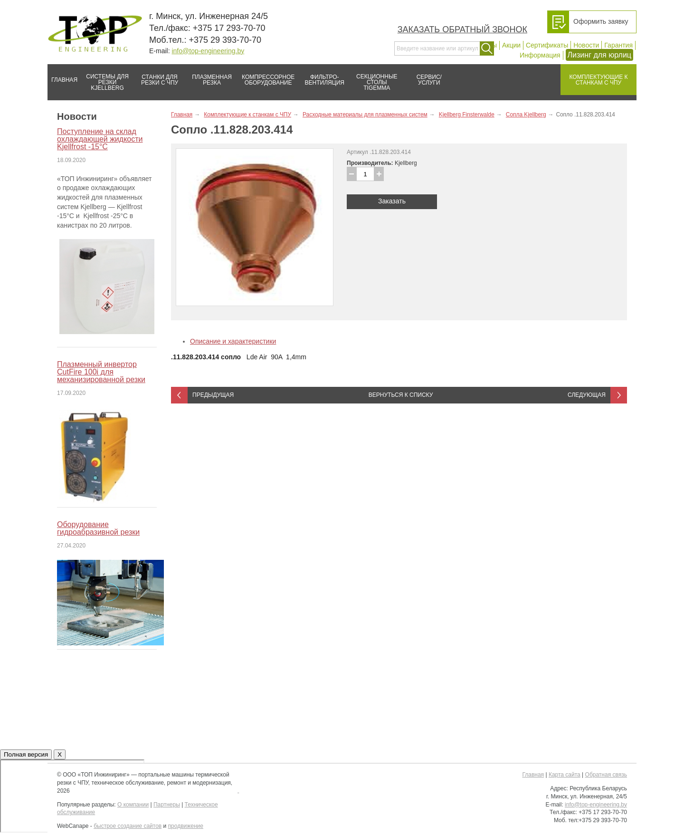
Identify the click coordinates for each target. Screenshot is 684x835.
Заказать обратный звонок (462, 29)
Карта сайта (564, 774)
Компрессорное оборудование (266, 76)
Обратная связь (606, 774)
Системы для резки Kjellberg (105, 77)
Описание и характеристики (233, 341)
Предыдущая (213, 395)
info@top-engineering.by (207, 51)
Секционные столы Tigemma (374, 77)
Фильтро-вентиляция (321, 76)
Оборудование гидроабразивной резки (98, 528)
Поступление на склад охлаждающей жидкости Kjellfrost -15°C (99, 139)
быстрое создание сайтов (128, 826)
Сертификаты (547, 45)
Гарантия (618, 45)
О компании (133, 804)
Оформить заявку (600, 21)
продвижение (185, 826)
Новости (586, 45)
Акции (511, 45)
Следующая (587, 395)
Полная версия (26, 754)
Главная (62, 76)
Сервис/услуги (429, 80)
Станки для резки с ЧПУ (155, 76)
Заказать (392, 201)
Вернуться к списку (401, 395)
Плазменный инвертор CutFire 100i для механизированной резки (101, 372)
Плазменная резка (209, 76)
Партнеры (166, 804)
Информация (540, 55)
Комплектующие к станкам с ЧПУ (593, 76)
